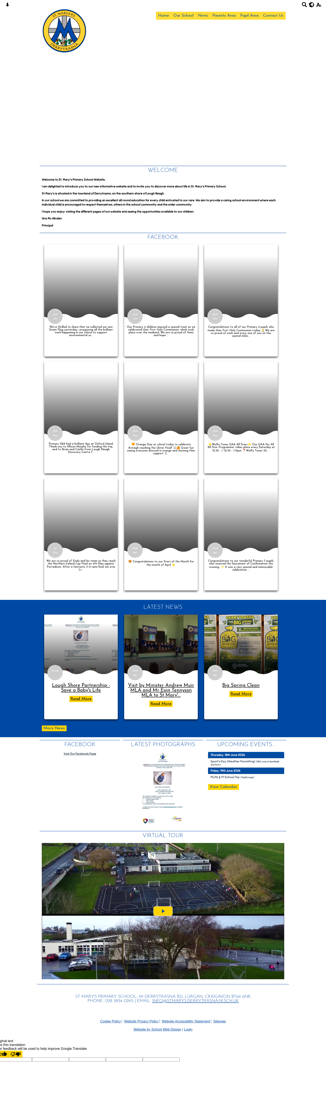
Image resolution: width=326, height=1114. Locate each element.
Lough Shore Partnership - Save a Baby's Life (81, 688)
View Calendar (223, 787)
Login (188, 1029)
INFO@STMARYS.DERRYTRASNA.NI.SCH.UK (195, 1001)
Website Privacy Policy (141, 1021)
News (203, 16)
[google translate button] (312, 4)
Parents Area (224, 16)
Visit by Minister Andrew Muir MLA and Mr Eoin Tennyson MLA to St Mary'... (161, 690)
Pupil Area (249, 16)
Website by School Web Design (157, 1029)
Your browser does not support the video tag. (163, 81)
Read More (81, 699)
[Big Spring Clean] (241, 644)
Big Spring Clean (241, 685)
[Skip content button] (7, 6)
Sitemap (219, 1021)
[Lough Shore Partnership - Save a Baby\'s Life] (81, 644)
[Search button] (304, 6)
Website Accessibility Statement (186, 1021)
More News (54, 728)
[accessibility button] (319, 6)
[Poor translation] (15, 1054)
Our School (183, 16)
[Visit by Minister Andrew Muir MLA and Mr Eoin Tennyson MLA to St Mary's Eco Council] (161, 644)
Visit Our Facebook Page (80, 754)
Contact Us (273, 16)
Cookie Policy (110, 1021)
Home (163, 16)
